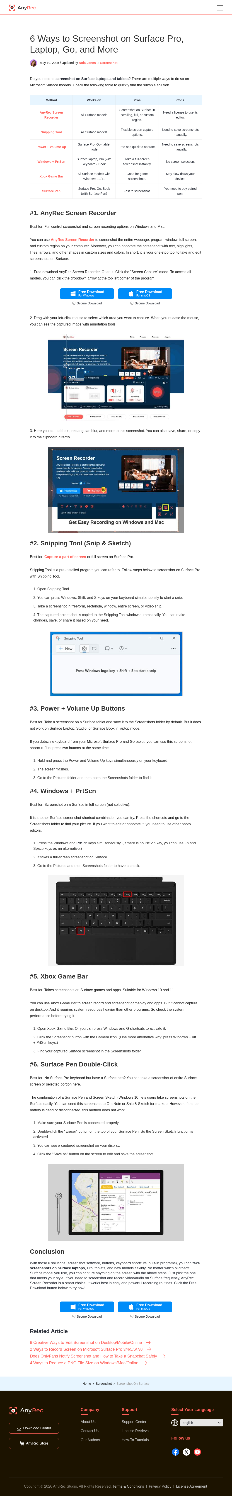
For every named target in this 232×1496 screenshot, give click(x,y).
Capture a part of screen (65, 557)
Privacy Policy (160, 1486)
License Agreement (191, 1486)
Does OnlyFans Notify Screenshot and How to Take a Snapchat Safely (98, 1356)
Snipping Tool (51, 132)
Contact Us (90, 1431)
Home (86, 1383)
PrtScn (81, 843)
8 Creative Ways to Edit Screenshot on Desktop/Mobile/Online (90, 1342)
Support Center (134, 1422)
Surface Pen (51, 191)
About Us (88, 1422)
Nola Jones (87, 63)
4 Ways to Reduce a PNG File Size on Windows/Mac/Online (88, 1363)
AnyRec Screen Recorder (72, 240)
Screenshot (108, 63)
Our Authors (90, 1440)
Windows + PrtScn (51, 161)
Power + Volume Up (51, 147)
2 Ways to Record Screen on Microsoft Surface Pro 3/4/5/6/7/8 (91, 1349)
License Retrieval (136, 1431)
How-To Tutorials (135, 1440)
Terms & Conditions (128, 1486)
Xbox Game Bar (51, 176)
